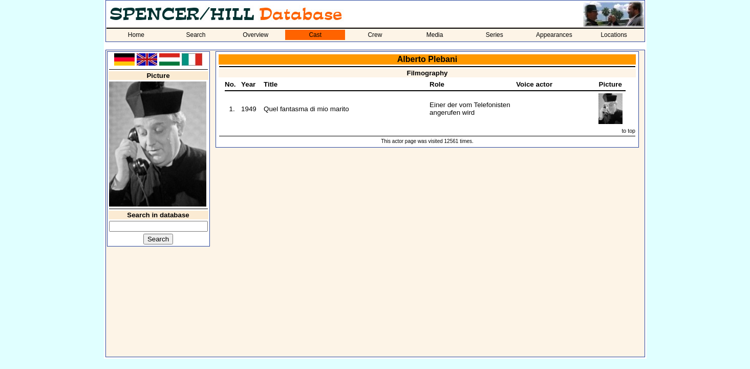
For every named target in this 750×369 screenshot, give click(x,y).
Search (195, 34)
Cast (315, 34)
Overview (255, 34)
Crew (375, 34)
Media (434, 34)
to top (628, 131)
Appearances (554, 34)
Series (494, 34)
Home (136, 34)
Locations (614, 34)
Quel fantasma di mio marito (306, 109)
